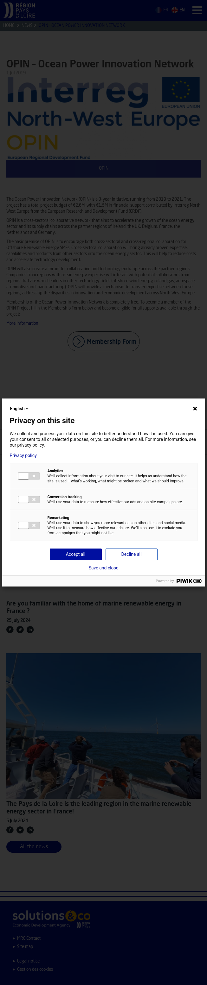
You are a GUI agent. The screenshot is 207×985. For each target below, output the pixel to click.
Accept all (76, 554)
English (20, 408)
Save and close (104, 567)
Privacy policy (23, 455)
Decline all (131, 554)
